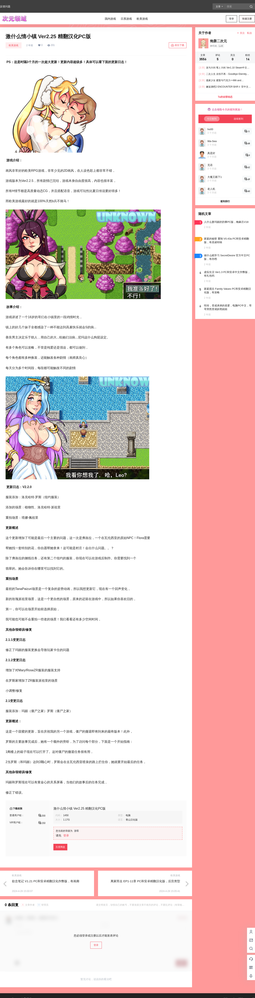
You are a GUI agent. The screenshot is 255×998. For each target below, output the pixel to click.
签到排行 (225, 201)
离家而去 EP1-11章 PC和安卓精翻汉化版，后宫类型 (145, 881)
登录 (231, 18)
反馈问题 (5, 6)
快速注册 (247, 18)
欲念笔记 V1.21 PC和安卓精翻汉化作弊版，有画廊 (45, 881)
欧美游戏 (13, 45)
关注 (241, 33)
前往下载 (177, 45)
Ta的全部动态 (225, 97)
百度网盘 (60, 847)
